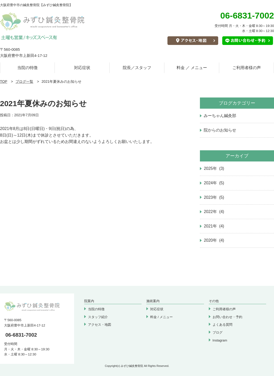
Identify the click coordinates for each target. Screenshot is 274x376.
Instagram (220, 340)
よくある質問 (222, 324)
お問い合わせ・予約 (227, 317)
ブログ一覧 (24, 81)
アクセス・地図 (99, 324)
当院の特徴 (27, 68)
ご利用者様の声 (246, 68)
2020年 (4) (214, 240)
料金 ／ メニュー (192, 68)
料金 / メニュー (161, 317)
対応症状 (82, 68)
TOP (3, 81)
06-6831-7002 (21, 335)
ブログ (217, 332)
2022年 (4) (214, 211)
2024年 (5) (214, 183)
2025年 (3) (214, 168)
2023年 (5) (214, 197)
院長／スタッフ (137, 68)
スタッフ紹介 (98, 317)
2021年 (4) (214, 226)
